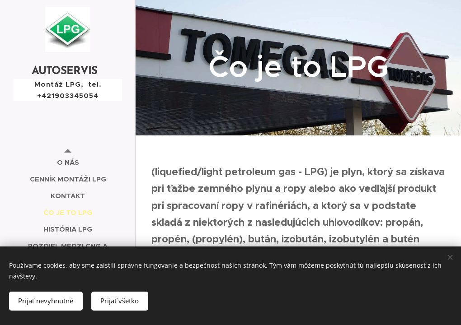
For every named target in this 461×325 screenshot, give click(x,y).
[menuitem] (68, 162)
